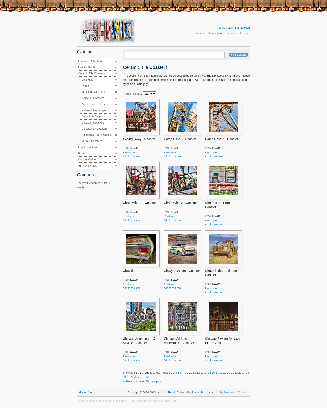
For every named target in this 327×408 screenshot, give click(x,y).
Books (82, 153)
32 (147, 376)
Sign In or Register (239, 27)
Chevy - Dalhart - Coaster (182, 271)
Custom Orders (87, 159)
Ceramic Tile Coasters (91, 73)
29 (136, 376)
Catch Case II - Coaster (221, 139)
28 (132, 376)
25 (247, 372)
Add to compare (132, 156)
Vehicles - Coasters (93, 92)
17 (217, 372)
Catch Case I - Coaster (180, 139)
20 (229, 372)
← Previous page (133, 381)
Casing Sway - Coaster (139, 139)
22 (236, 372)
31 (144, 376)
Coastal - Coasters (93, 122)
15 (210, 372)
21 (233, 372)
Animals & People (92, 116)
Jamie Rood (167, 392)
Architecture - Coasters (95, 104)
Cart (221, 33)
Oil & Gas (87, 79)
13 (202, 372)
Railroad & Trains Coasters (98, 135)
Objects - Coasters (93, 98)
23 (240, 372)
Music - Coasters (92, 141)
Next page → (154, 381)
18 (221, 372)
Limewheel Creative (236, 392)
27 (129, 376)
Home (221, 27)
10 (191, 372)
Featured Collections (90, 61)
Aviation (86, 85)
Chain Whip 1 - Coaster (139, 203)
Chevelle (129, 271)
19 (225, 372)
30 (140, 376)
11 (195, 372)
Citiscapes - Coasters (94, 128)
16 (214, 372)
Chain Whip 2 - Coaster (180, 203)
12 (199, 372)
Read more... (130, 152)
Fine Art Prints (86, 67)
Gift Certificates (87, 165)
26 (125, 376)
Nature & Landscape (94, 110)
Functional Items (88, 147)
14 (206, 372)
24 (244, 372)
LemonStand (200, 392)
